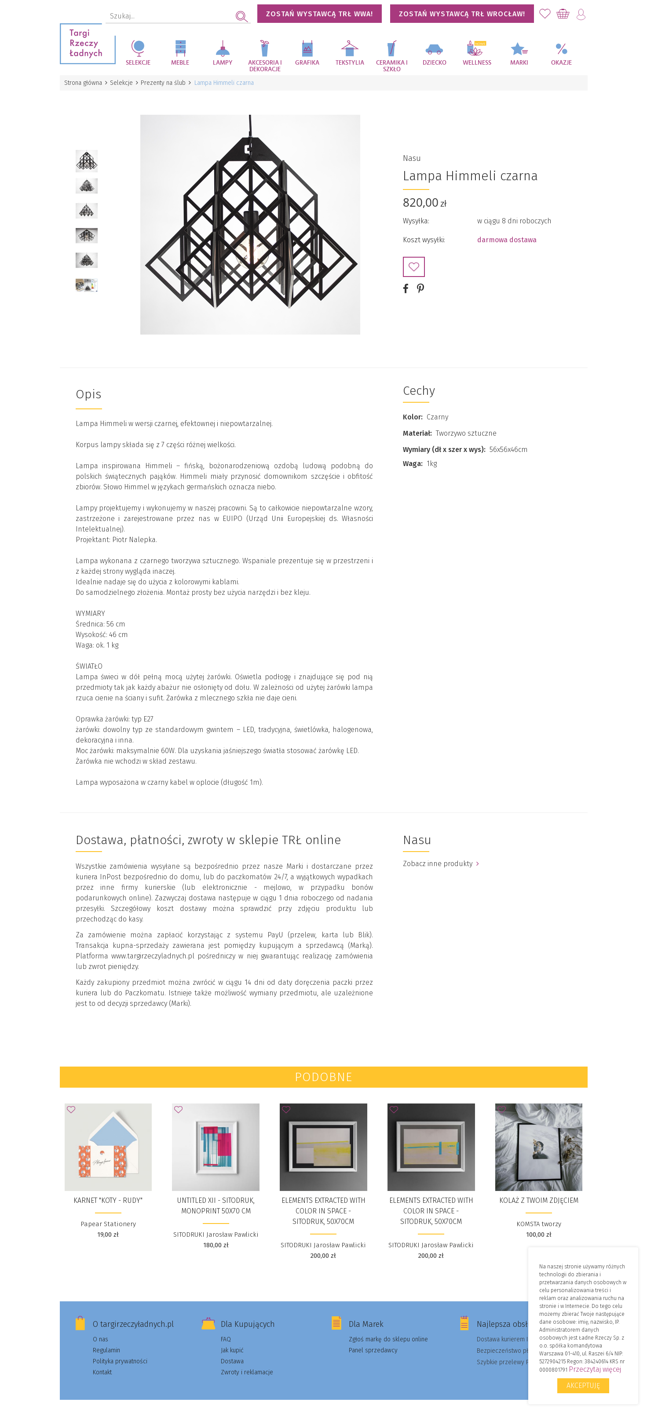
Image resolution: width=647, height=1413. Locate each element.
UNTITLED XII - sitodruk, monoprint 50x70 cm (216, 1195)
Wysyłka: (416, 216)
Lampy (223, 63)
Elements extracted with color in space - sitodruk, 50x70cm (323, 1201)
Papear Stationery (108, 1214)
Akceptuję (583, 1385)
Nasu (412, 153)
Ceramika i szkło (392, 66)
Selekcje (138, 63)
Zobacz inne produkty (441, 853)
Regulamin (106, 1340)
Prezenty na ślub (166, 83)
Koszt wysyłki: (424, 235)
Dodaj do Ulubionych (414, 262)
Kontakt (102, 1362)
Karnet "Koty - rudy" (108, 1190)
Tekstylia (350, 63)
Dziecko (434, 63)
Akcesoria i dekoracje (265, 66)
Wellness (477, 63)
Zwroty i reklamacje (247, 1362)
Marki (519, 63)
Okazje (561, 63)
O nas (100, 1329)
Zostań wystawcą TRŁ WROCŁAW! (462, 14)
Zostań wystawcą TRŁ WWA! (319, 14)
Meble (180, 63)
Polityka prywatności (120, 1351)
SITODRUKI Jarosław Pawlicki (216, 1224)
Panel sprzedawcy (373, 1340)
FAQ (226, 1329)
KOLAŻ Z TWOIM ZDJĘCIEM (538, 1190)
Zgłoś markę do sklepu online (388, 1329)
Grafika (307, 63)
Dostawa (232, 1351)
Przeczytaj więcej (595, 1369)
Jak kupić (232, 1340)
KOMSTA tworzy (538, 1214)
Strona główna (84, 83)
